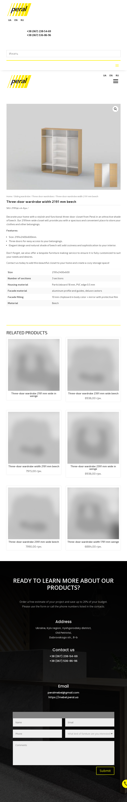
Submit (105, 771)
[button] (115, 109)
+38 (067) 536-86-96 (39, 35)
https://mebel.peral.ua (63, 697)
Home (9, 196)
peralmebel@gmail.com (63, 692)
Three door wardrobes (43, 196)
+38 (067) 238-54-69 (39, 31)
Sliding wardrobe (22, 196)
